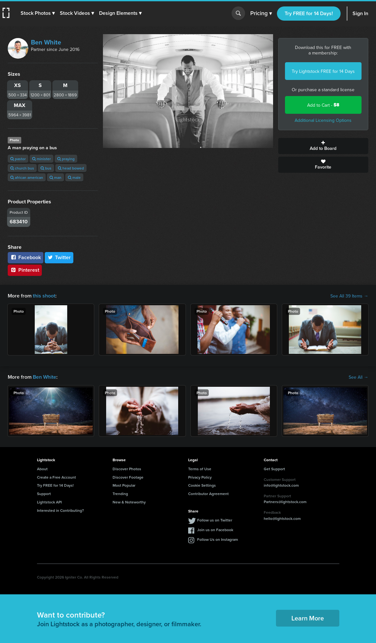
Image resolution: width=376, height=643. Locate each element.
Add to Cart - (323, 105)
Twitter (59, 257)
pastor (18, 158)
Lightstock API (49, 502)
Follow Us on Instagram (217, 539)
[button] (38, 13)
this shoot (44, 295)
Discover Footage (128, 477)
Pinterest (24, 270)
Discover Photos (127, 469)
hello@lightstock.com (282, 518)
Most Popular (124, 485)
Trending (120, 493)
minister (41, 158)
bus (46, 168)
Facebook (25, 257)
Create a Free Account (56, 477)
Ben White (46, 42)
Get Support (274, 469)
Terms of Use (199, 469)
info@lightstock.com (281, 485)
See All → (358, 377)
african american (26, 177)
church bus (22, 168)
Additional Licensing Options (323, 120)
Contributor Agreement (208, 493)
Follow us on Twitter (214, 520)
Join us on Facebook (215, 529)
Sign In (360, 13)
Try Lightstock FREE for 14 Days (323, 71)
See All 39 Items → (349, 296)
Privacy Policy (200, 477)
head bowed (71, 168)
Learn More (307, 618)
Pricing (261, 13)
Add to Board (323, 146)
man (55, 177)
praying (66, 158)
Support (44, 493)
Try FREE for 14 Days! (309, 13)
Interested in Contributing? (60, 510)
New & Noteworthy (129, 502)
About (42, 469)
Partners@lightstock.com (285, 501)
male (74, 177)
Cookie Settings (202, 485)
